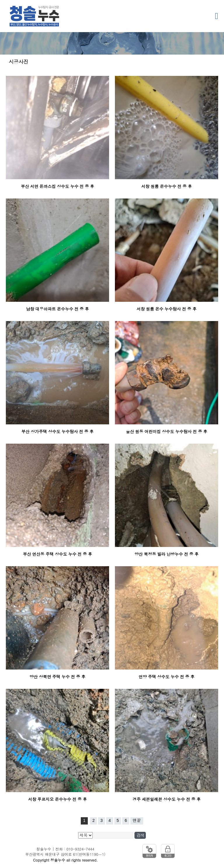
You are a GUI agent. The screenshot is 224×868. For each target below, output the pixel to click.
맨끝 (137, 820)
